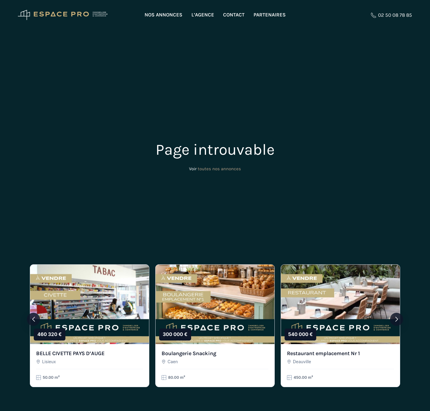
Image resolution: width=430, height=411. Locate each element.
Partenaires (270, 15)
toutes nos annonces (219, 168)
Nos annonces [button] (163, 15)
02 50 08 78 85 (391, 15)
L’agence (202, 15)
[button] (33, 319)
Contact (234, 15)
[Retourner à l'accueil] (63, 15)
